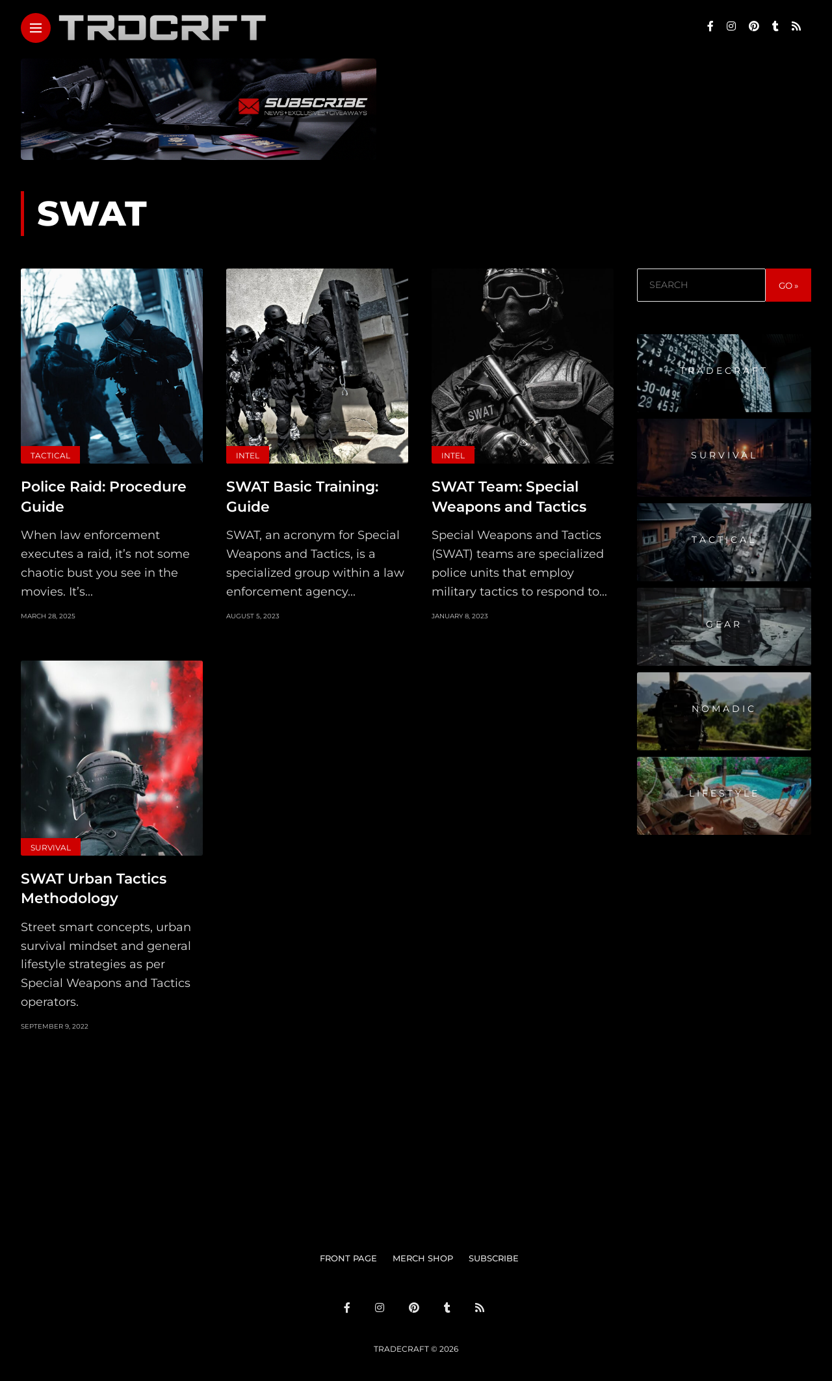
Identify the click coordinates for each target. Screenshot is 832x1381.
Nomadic (724, 709)
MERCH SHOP (423, 1253)
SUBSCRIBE (494, 1253)
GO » (788, 285)
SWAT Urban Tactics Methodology (93, 884)
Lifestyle (724, 793)
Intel (247, 455)
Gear (724, 624)
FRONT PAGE (348, 1253)
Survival (51, 845)
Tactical (50, 455)
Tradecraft (724, 370)
